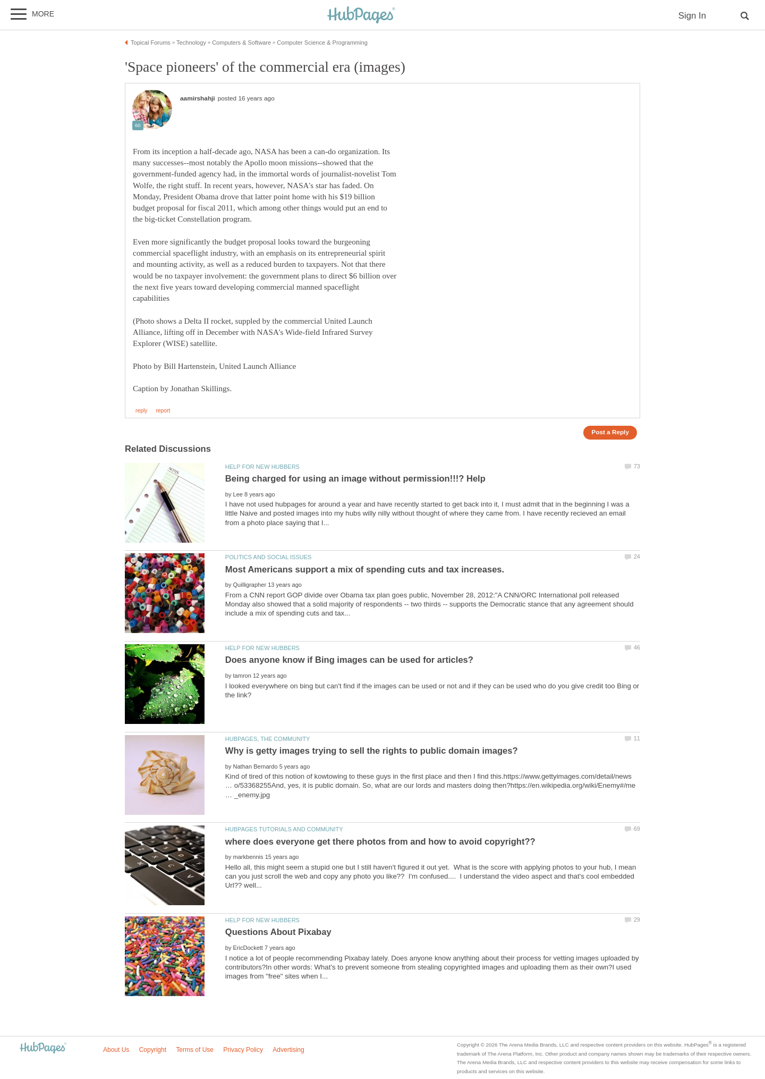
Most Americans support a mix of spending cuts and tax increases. (364, 569)
